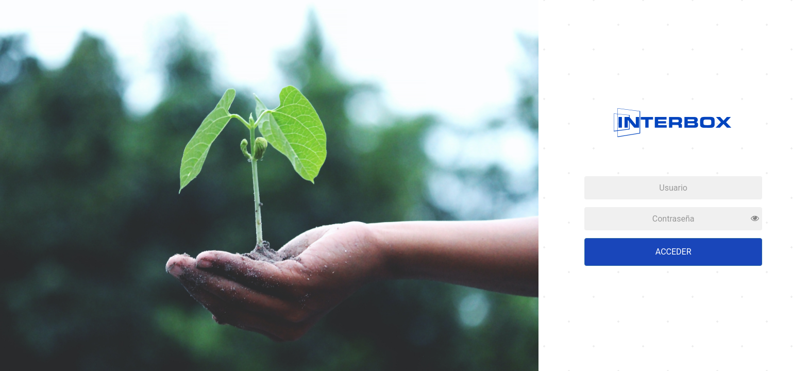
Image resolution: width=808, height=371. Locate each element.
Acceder (673, 252)
